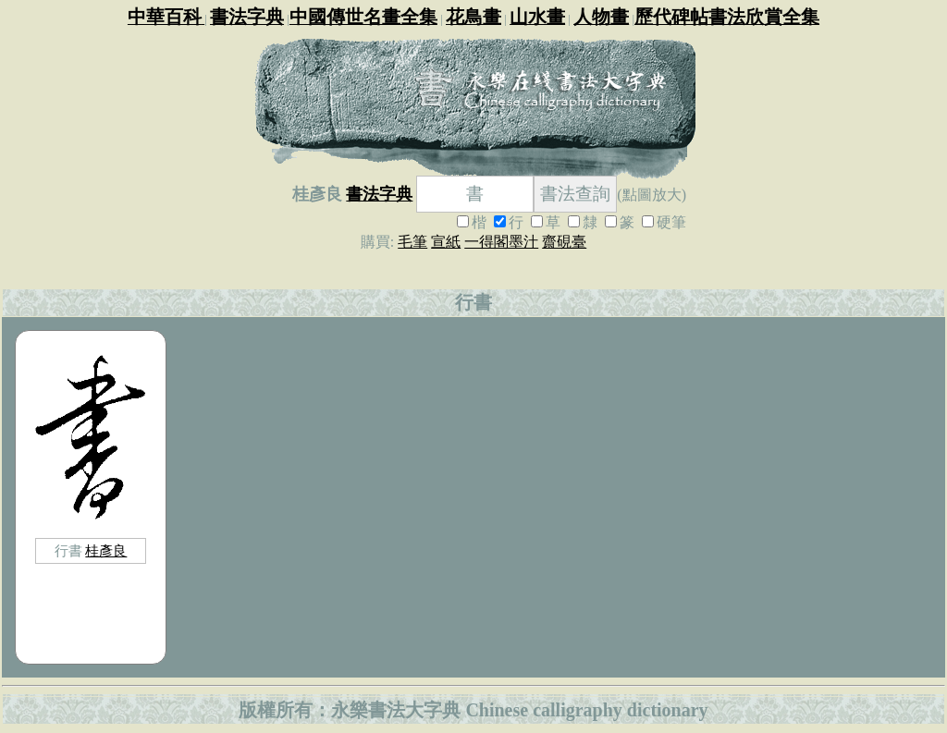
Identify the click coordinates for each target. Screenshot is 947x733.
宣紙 (446, 242)
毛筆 (412, 242)
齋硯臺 (564, 242)
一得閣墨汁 (501, 242)
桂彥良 (106, 551)
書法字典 (379, 194)
